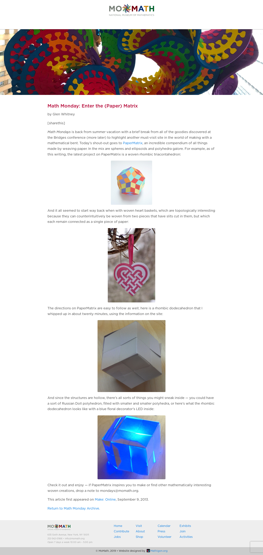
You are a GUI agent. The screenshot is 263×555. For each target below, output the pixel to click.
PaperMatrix (132, 143)
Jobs (117, 536)
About (140, 531)
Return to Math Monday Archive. (73, 508)
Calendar (164, 526)
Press (161, 531)
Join (183, 531)
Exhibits (185, 526)
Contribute (121, 531)
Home (118, 526)
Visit (139, 526)
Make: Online (105, 499)
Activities (186, 536)
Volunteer (164, 536)
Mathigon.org (157, 551)
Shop (139, 536)
